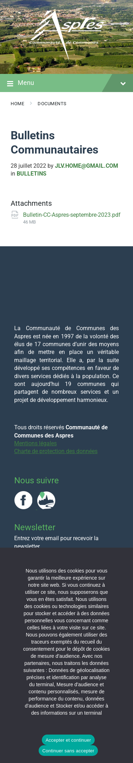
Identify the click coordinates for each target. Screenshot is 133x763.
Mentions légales (35, 443)
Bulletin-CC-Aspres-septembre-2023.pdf (72, 214)
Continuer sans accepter (68, 750)
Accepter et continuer (68, 740)
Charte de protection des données (56, 451)
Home (17, 103)
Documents (52, 103)
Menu (66, 83)
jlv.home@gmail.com (86, 165)
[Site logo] (66, 60)
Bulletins (31, 173)
